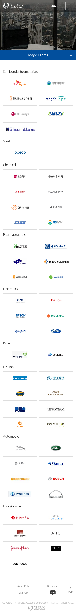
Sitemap (23, 593)
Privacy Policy (23, 586)
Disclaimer (52, 586)
